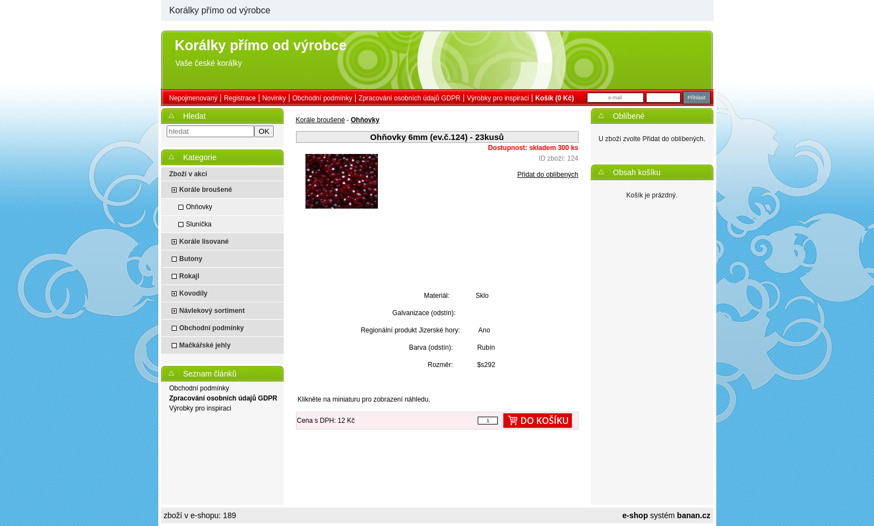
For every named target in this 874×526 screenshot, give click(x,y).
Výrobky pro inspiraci (498, 98)
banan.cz (694, 515)
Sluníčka (199, 224)
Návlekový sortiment (212, 311)
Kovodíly (193, 293)
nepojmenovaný (193, 98)
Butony (190, 259)
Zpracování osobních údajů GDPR (409, 98)
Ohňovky (199, 207)
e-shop (635, 515)
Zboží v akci (188, 174)
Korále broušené (205, 190)
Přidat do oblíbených (547, 174)
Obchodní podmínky (322, 98)
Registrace (240, 98)
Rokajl (189, 276)
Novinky (274, 98)
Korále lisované (204, 241)
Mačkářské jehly (205, 345)
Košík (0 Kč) (554, 98)
